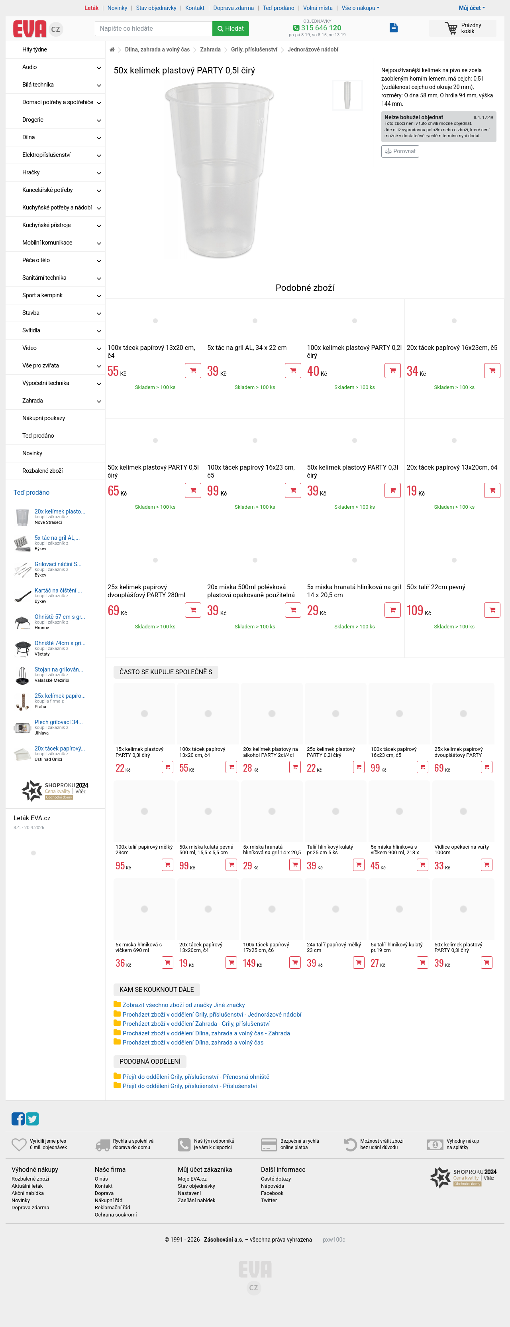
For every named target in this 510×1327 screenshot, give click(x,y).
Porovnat (400, 151)
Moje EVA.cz (192, 1179)
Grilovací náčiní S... (58, 564)
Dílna (61, 137)
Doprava (104, 1193)
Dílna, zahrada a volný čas (157, 49)
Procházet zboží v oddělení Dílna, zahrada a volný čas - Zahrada (206, 1033)
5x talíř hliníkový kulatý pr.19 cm (396, 947)
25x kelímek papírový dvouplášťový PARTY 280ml (146, 591)
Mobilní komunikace (61, 242)
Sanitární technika (61, 277)
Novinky (118, 8)
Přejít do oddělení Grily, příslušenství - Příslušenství (190, 1086)
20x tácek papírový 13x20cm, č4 (452, 467)
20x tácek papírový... (60, 748)
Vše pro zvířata (61, 365)
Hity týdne (34, 49)
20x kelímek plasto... (60, 511)
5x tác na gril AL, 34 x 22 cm (246, 347)
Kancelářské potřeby (61, 190)
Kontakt (194, 8)
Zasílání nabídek (196, 1200)
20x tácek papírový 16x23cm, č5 (452, 347)
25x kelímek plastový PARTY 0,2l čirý (331, 752)
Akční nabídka (28, 1193)
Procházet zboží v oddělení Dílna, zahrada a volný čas (193, 1042)
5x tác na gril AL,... (57, 538)
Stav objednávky (156, 8)
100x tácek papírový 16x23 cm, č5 (393, 752)
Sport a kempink (61, 295)
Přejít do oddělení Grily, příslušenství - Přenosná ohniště (196, 1076)
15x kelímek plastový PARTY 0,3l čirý (139, 752)
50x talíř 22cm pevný (436, 587)
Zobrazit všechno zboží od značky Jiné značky (184, 1005)
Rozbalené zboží (42, 470)
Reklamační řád (112, 1207)
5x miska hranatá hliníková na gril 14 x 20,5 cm (272, 852)
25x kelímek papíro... (60, 696)
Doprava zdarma (234, 8)
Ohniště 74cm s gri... (60, 643)
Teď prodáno (278, 8)
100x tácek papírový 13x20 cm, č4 (202, 752)
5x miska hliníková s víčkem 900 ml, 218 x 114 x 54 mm (395, 852)
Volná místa (318, 8)
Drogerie (61, 119)
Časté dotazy (276, 1179)
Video (61, 348)
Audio (61, 67)
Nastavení (189, 1193)
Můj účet (470, 8)
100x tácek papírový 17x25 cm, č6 (266, 947)
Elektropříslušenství (61, 155)
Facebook (272, 1193)
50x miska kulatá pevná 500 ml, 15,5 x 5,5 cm (206, 849)
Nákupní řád (109, 1200)
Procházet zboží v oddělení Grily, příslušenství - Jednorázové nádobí (212, 1014)
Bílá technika (61, 84)
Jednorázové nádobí (313, 49)
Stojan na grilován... (59, 669)
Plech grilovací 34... (59, 722)
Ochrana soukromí (116, 1215)
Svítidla (61, 330)
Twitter (269, 1200)
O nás (101, 1179)
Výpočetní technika (61, 383)
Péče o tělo (61, 260)
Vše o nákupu (358, 8)
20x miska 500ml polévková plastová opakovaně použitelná (251, 591)
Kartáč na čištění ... (58, 590)
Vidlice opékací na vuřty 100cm (461, 849)
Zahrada (61, 400)
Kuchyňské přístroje (61, 225)
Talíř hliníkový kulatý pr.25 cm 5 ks (330, 849)
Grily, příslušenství (254, 49)
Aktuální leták (27, 1186)
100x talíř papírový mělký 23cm (144, 849)
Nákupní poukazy (43, 418)
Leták (92, 8)
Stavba (61, 313)
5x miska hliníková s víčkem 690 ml (139, 947)
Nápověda (272, 1186)
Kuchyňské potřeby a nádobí (61, 207)
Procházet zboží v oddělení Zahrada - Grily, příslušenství (196, 1023)
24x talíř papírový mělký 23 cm (334, 947)
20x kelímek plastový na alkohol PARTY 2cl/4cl (270, 752)
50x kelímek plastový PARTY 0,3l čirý (458, 947)
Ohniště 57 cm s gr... (60, 617)
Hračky (61, 172)
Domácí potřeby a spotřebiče (61, 102)
